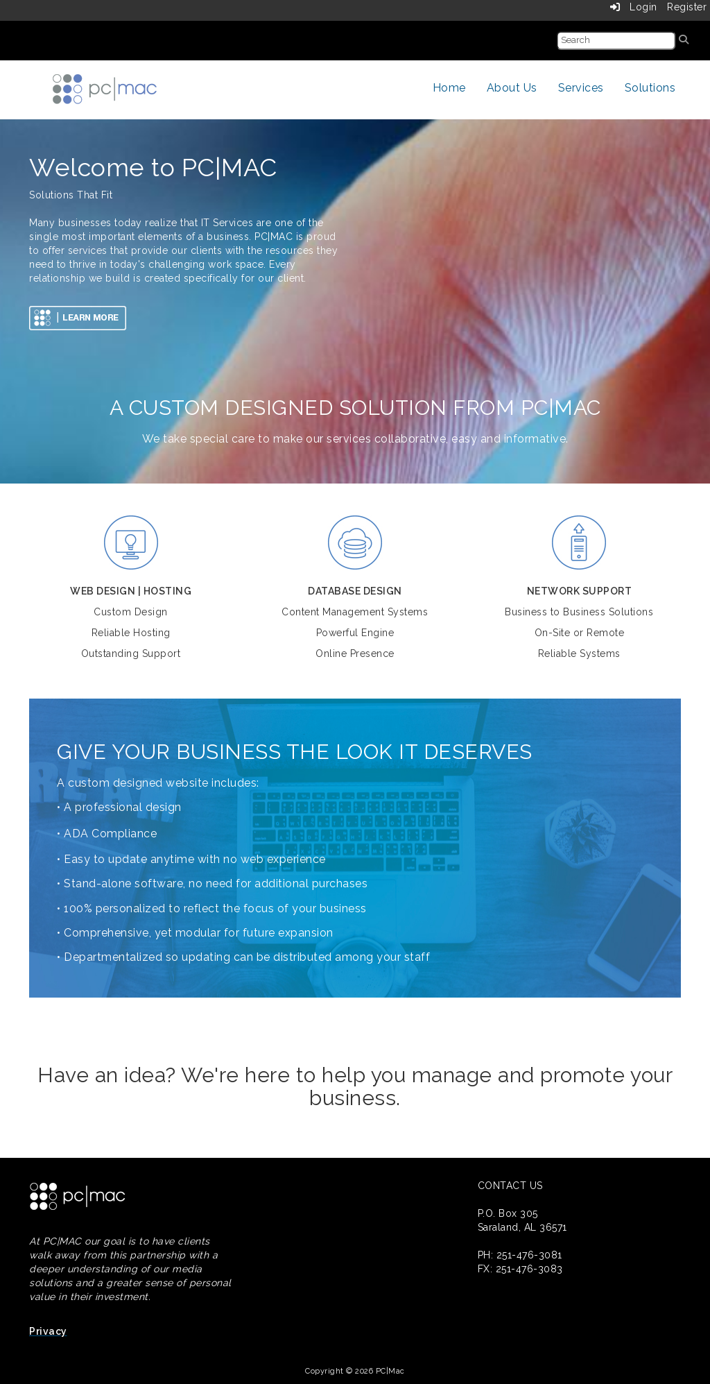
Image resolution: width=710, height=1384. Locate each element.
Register (687, 6)
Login (633, 6)
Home (449, 87)
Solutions (650, 87)
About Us (512, 87)
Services (581, 87)
